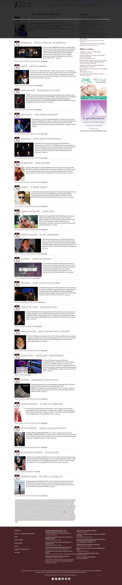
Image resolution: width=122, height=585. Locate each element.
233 (19, 520)
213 (22, 518)
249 (68, 520)
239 (37, 520)
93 (46, 506)
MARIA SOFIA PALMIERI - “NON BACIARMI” (39, 452)
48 (58, 502)
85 (27, 506)
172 (25, 514)
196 (33, 516)
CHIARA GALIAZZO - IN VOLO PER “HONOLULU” (41, 404)
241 (43, 520)
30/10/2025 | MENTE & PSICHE (87, 67)
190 (16, 516)
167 (70, 512)
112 (35, 508)
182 (53, 514)
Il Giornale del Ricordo (26, 570)
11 (33, 500)
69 (48, 504)
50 (63, 502)
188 (70, 514)
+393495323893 (60, 570)
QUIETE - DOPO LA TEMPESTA (33, 66)
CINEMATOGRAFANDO (26, 278)
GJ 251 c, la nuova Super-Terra (92, 557)
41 (41, 502)
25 (65, 500)
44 (49, 502)
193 (24, 516)
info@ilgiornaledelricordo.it (71, 570)
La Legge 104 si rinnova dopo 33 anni (91, 74)
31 (18, 502)
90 (39, 506)
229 (68, 518)
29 (74, 500)
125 (71, 508)
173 (28, 514)
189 (73, 514)
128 (19, 510)
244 (52, 520)
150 (22, 512)
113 (38, 508)
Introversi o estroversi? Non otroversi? (61, 548)
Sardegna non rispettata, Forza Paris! (94, 44)
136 (41, 510)
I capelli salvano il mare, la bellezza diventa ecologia (92, 536)
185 (62, 514)
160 (50, 512)
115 (43, 508)
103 (71, 506)
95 (51, 506)
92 (44, 506)
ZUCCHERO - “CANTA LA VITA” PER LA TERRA (40, 283)
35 (27, 502)
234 (22, 520)
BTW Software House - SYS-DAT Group (56, 575)
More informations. (104, 19)
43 (46, 502)
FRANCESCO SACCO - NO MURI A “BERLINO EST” (41, 476)
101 (66, 506)
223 (50, 518)
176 (36, 514)
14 (40, 500)
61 (30, 504)
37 (32, 502)
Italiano (17, 552)
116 (46, 508)
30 (16, 502)
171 (22, 514)
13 (37, 500)
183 (56, 514)
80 (16, 506)
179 (45, 514)
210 (74, 516)
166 (67, 512)
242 (46, 520)
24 (62, 500)
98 (58, 506)
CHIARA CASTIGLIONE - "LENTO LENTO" (37, 211)
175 (33, 514)
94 (48, 506)
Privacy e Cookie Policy (21, 549)
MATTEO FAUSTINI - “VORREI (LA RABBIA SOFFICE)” (43, 428)
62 (32, 504)
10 (31, 500)
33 (23, 502)
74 (60, 504)
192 (22, 516)
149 (19, 512)
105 (16, 508)
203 (53, 516)
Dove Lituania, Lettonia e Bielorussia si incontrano (61, 544)
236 (28, 520)
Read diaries (18, 543)
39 (37, 502)
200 (44, 516)
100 (63, 506)
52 (68, 502)
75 (63, 504)
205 (59, 516)
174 (31, 514)
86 (30, 506)
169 (16, 514)
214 (25, 518)
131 (27, 510)
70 (51, 504)
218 (36, 518)
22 (57, 500)
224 (53, 518)
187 (67, 514)
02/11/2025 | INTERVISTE (86, 53)
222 (47, 518)
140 (53, 510)
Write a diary (18, 540)
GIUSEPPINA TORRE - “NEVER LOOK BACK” (38, 307)
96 (53, 506)
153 (30, 512)
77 (68, 504)
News (16, 61)
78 (70, 504)
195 (30, 516)
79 (73, 504)
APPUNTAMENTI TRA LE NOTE (28, 302)
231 (74, 518)
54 (72, 502)
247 (61, 520)
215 (27, 518)
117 (49, 508)
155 (36, 512)
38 (34, 502)
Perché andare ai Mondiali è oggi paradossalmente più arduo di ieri (61, 533)
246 (58, 520)
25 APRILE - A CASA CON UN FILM (35, 259)
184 (59, 514)
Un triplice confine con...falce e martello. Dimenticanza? (61, 538)
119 (54, 508)
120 (57, 508)
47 (56, 502)
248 (65, 520)
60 (27, 504)
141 (55, 510)
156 (39, 512)
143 (61, 510)
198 (39, 516)
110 (30, 508)
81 (18, 506)
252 (16, 521)
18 (48, 500)
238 (34, 520)
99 (60, 506)
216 (30, 518)
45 (51, 502)
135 (39, 510)
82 (20, 506)
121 (59, 508)
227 (62, 518)
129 (22, 510)
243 (49, 520)
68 (46, 504)
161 (53, 512)
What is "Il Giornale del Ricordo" (24, 533)
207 (65, 516)
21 (55, 500)
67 (44, 504)
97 (55, 506)
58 (23, 504)
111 (33, 508)
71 (53, 504)
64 (37, 504)
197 (36, 516)
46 (54, 502)
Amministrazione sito (71, 575)
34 (25, 502)
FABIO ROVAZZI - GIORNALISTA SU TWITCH (40, 90)
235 (25, 520)
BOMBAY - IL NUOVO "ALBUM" (33, 187)
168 (72, 512)
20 (53, 500)
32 (20, 502)
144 (64, 510)
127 (16, 510)
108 (25, 508)
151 (25, 512)
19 (51, 500)
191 (19, 516)
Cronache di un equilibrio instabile (92, 65)
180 (48, 514)
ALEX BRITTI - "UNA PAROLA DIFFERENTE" (39, 114)
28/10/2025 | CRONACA (85, 75)
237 (31, 520)
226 (59, 518)
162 (55, 512)
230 (71, 518)
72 (56, 504)
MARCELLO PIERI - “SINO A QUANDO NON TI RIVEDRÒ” (45, 331)
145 (67, 510)
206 (62, 516)
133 (33, 510)
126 (73, 508)
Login (16, 546)
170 (19, 514)
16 (44, 500)
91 (41, 506)
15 (42, 500)
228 (65, 518)
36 (30, 502)
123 (65, 508)
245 (55, 520)
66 (41, 504)
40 (39, 502)
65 (39, 504)
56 (18, 504)
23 (60, 500)
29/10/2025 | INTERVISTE (86, 72)
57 (20, 504)
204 (56, 516)
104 (74, 506)
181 (50, 514)
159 (47, 512)
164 (61, 512)
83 (23, 506)
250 (71, 520)
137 (44, 510)
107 (22, 508)
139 (50, 510)
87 (32, 506)
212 (19, 518)
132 (30, 510)
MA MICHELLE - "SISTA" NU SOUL (35, 163)
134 (36, 510)
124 (68, 508)
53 (70, 502)
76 (65, 504)
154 (33, 512)
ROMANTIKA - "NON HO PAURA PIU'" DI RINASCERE (43, 43)
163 (58, 512)
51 (65, 502)
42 (44, 502)
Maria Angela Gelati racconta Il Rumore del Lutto (92, 549)
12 (35, 500)
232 (16, 520)
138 (47, 510)
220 (42, 518)
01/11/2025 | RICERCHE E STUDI (87, 58)
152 (27, 512)
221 (44, 518)
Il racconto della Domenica (27, 85)
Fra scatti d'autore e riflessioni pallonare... (61, 561)
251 (73, 520)
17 (46, 500)
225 (56, 518)
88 (34, 506)
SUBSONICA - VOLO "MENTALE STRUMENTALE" (40, 139)
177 (39, 514)
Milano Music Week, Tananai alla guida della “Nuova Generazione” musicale (93, 61)
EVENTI (21, 375)
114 (41, 508)
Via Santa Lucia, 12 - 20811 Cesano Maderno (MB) (44, 570)
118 (51, 508)
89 (37, 506)
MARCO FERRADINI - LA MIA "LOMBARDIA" (39, 234)
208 (68, 516)
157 (42, 512)
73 (58, 504)
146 (70, 510)
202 (50, 516)
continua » (58, 58)
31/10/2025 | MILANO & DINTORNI (88, 63)
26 (67, 500)
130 (25, 510)
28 (72, 500)
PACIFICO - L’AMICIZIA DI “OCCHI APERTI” (39, 380)
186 (65, 514)
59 (25, 504)
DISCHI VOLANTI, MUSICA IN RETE (29, 61)
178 (42, 514)
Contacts (17, 530)
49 (61, 502)
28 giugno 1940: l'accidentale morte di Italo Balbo (61, 552)
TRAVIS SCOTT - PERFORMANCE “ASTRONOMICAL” (42, 355)
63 (34, 504)
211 (16, 518)
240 (40, 520)
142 (58, 510)
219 (39, 518)
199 (41, 516)
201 (47, 516)
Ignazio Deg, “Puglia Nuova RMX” (90, 52)
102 (68, 506)
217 (33, 518)
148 (16, 512)
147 (73, 510)
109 (27, 508)
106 (19, 508)
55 (16, 504)
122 (62, 508)
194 (27, 516)
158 (44, 512)
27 (69, 500)
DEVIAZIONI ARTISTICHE (27, 109)
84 (25, 506)
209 (71, 516)
